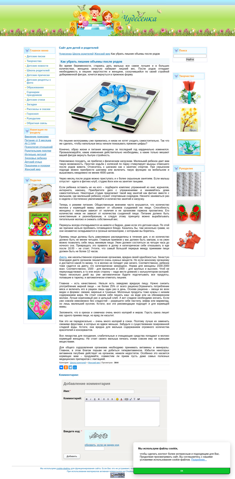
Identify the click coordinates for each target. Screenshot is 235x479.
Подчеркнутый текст (95, 399)
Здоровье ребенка (36, 158)
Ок (181, 471)
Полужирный (87, 399)
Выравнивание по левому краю (104, 399)
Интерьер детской (35, 154)
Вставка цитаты (130, 399)
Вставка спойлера (138, 399)
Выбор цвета (121, 399)
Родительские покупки (38, 150)
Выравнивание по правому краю (112, 399)
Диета (62, 257)
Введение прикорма (37, 136)
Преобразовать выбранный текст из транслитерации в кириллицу (134, 399)
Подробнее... (199, 459)
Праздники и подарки (37, 165)
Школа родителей (78, 363)
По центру (108, 399)
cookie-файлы (63, 468)
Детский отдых (33, 161)
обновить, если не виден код (102, 445)
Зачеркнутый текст (99, 399)
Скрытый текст (126, 399)
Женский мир (33, 169)
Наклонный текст (91, 399)
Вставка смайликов (117, 399)
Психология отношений (39, 147)
